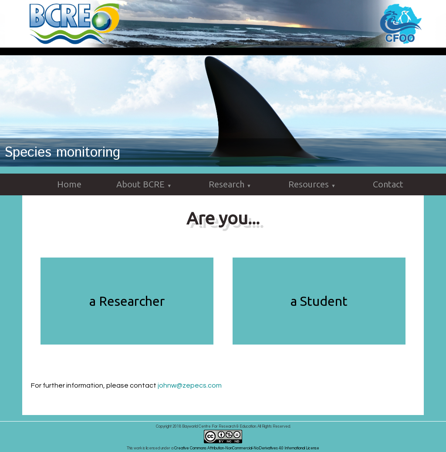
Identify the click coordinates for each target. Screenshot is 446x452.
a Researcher (127, 301)
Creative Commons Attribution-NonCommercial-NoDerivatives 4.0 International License (246, 448)
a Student (319, 301)
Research (231, 185)
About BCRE (145, 185)
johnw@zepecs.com (190, 385)
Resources (313, 185)
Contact (388, 184)
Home (69, 184)
